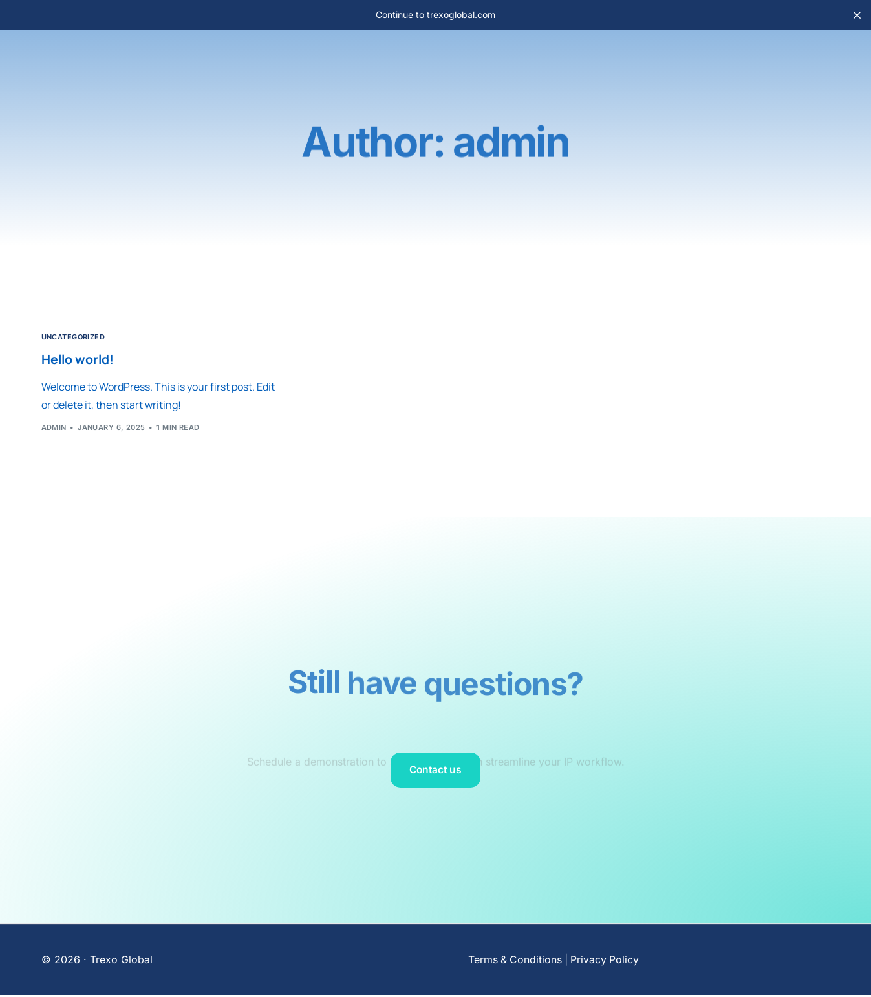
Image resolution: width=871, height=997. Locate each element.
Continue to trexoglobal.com (435, 14)
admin (54, 428)
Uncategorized (73, 337)
